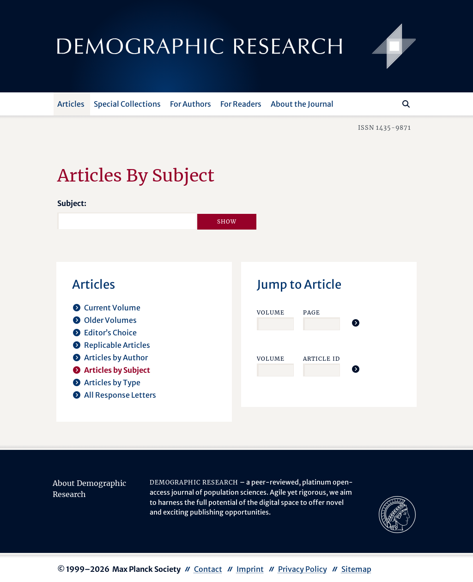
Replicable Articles (117, 345)
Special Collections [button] (127, 104)
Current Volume (112, 307)
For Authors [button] (190, 104)
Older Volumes (110, 320)
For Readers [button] (240, 104)
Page (311, 312)
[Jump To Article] (355, 323)
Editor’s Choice (110, 332)
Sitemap (356, 569)
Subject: (71, 203)
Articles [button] (71, 104)
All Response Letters (120, 395)
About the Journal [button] (302, 104)
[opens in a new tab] (397, 514)
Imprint (250, 569)
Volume (271, 312)
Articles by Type (112, 382)
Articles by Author (116, 357)
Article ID (321, 358)
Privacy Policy (302, 569)
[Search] (406, 104)
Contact (208, 569)
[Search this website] (392, 103)
